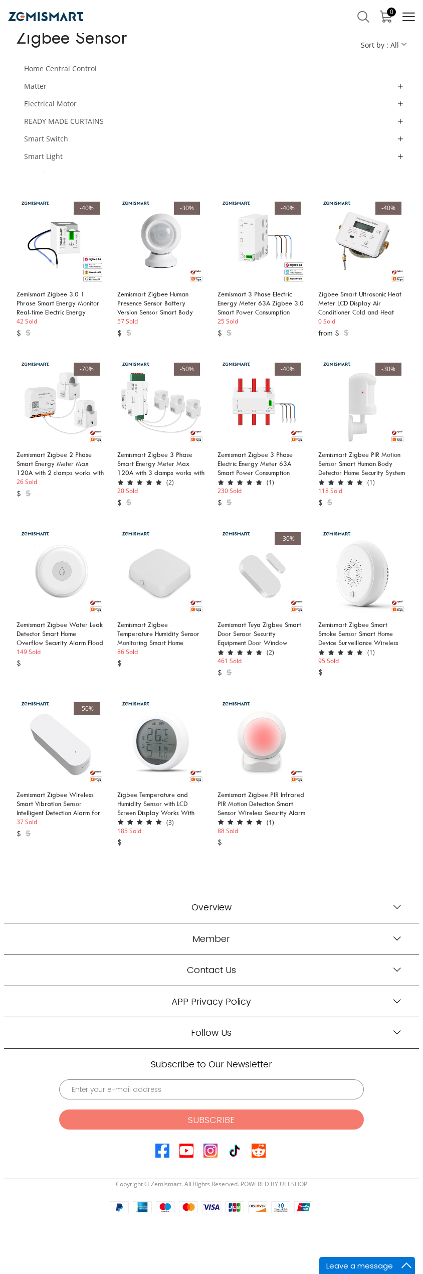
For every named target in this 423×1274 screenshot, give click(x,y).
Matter (35, 86)
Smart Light (43, 156)
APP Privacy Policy (211, 1001)
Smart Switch (46, 138)
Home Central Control (60, 68)
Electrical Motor (50, 103)
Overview (211, 907)
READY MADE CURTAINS (64, 121)
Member (211, 938)
